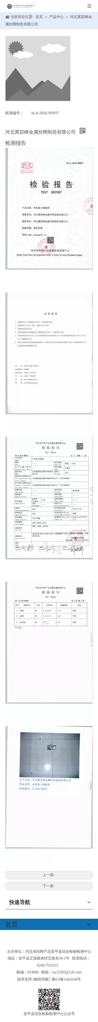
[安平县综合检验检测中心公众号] (49, 999)
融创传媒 (41, 979)
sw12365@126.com (67, 972)
